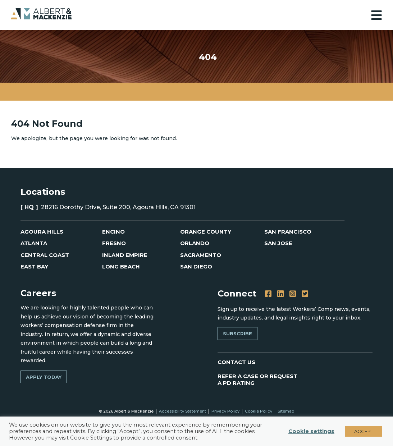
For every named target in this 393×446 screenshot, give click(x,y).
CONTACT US (236, 362)
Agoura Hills (41, 231)
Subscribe (237, 333)
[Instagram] (292, 294)
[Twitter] (305, 294)
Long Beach (121, 266)
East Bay (34, 266)
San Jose (278, 243)
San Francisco (287, 231)
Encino (113, 231)
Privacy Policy (225, 411)
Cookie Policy (258, 411)
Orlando (194, 243)
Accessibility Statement (182, 411)
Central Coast (44, 255)
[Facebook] (268, 294)
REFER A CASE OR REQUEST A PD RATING (258, 380)
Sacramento (200, 255)
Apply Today (43, 377)
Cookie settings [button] (311, 431)
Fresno (114, 243)
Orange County (205, 231)
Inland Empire (124, 255)
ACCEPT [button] (363, 431)
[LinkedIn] (280, 294)
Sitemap (286, 411)
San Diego (196, 266)
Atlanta (33, 243)
